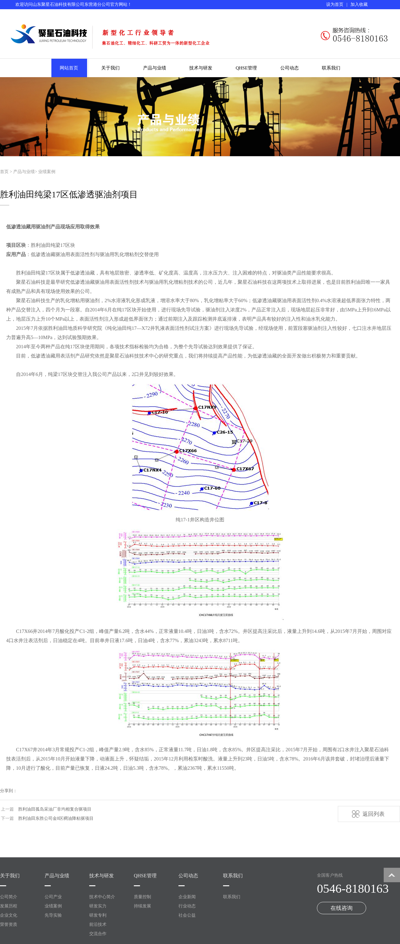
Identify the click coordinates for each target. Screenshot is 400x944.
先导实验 (53, 915)
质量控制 (142, 897)
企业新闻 (187, 897)
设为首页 (334, 4)
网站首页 (69, 67)
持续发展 (142, 906)
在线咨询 (341, 908)
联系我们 (331, 67)
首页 (4, 171)
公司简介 (8, 897)
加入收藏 (359, 4)
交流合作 (97, 933)
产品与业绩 (154, 67)
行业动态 (187, 906)
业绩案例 (46, 171)
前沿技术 (97, 924)
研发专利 (97, 915)
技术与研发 (200, 67)
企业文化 (8, 915)
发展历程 (8, 906)
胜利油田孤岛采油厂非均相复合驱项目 (54, 809)
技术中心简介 (102, 897)
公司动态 (289, 67)
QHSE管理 (246, 67)
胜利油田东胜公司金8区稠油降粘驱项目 (56, 818)
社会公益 (187, 915)
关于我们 (110, 67)
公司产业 (53, 897)
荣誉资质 (8, 924)
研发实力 (97, 906)
